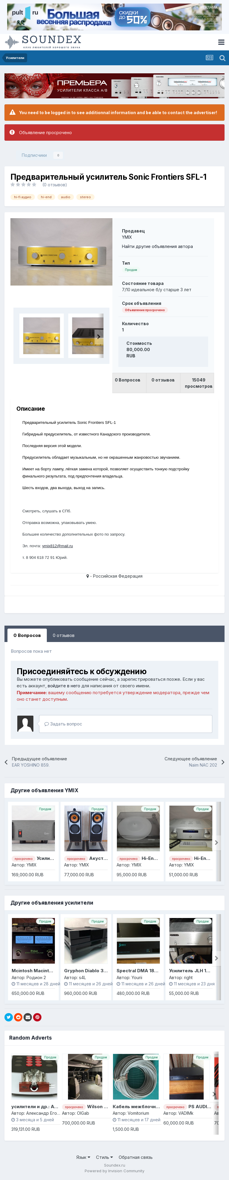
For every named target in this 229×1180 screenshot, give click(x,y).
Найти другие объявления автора (157, 246)
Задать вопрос (63, 724)
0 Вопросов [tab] (27, 635)
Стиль (104, 1157)
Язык (83, 1157)
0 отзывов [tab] (64, 635)
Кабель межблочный (137, 1106)
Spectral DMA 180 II (139, 970)
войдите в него (64, 686)
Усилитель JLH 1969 (192, 970)
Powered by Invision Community (114, 1170)
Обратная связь (136, 1157)
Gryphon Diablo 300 (87, 970)
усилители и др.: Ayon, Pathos (46, 1106)
